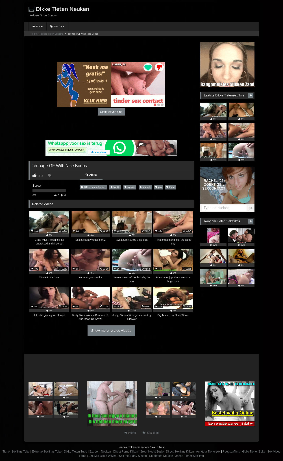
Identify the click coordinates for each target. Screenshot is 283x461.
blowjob (130, 187)
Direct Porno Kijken (125, 451)
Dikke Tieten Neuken (59, 9)
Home (39, 26)
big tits (115, 187)
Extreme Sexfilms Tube (47, 451)
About (91, 174)
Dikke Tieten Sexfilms (52, 33)
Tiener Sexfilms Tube (16, 451)
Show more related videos (111, 330)
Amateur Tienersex (208, 451)
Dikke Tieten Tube (75, 451)
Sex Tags (59, 26)
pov (158, 187)
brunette (145, 187)
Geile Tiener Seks (253, 451)
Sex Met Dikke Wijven (102, 455)
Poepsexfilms (231, 451)
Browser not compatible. (212, 11)
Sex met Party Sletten (133, 455)
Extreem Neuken (100, 451)
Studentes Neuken (161, 455)
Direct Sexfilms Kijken (180, 451)
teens (170, 187)
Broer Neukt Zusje (152, 451)
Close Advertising (111, 111)
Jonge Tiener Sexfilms (189, 455)
